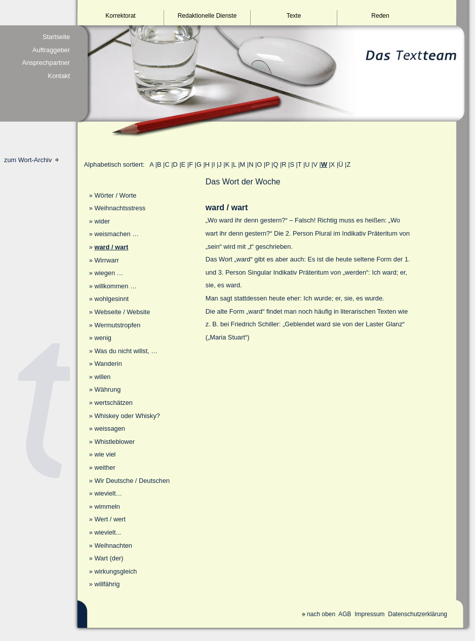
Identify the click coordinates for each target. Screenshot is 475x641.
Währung (107, 389)
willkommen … (115, 286)
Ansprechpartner (46, 62)
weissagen (109, 428)
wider (102, 221)
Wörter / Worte (115, 195)
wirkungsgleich (115, 571)
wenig (102, 338)
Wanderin (108, 363)
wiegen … (108, 273)
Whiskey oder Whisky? (127, 416)
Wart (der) (108, 558)
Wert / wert (110, 519)
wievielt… (108, 493)
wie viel (104, 454)
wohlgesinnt (111, 299)
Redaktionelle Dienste (207, 15)
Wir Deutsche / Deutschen (132, 480)
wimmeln (107, 506)
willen (102, 377)
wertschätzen (113, 402)
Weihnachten (113, 545)
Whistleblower (114, 441)
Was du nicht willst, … (125, 351)
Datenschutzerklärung (417, 614)
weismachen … (116, 234)
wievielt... (107, 532)
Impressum (369, 614)
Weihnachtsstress (119, 208)
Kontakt (59, 76)
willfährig (107, 584)
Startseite (56, 37)
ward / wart (111, 247)
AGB (344, 614)
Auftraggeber (51, 50)
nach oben (318, 614)
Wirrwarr (106, 260)
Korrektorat (120, 15)
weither (104, 467)
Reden (380, 15)
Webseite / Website (122, 312)
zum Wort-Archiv (31, 160)
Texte (294, 15)
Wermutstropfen (117, 325)
